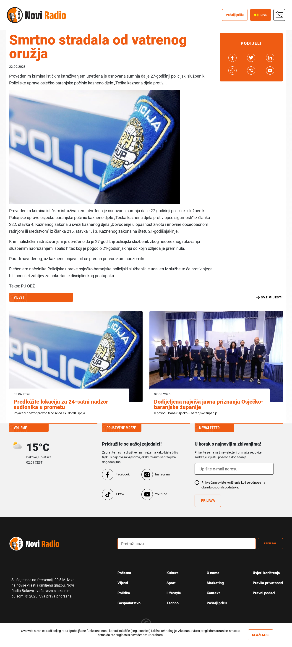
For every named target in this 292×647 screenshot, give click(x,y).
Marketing (215, 583)
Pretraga (267, 543)
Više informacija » (129, 639)
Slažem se (261, 635)
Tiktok (120, 494)
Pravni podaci (264, 593)
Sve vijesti (269, 297)
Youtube (161, 494)
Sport (171, 583)
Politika (123, 593)
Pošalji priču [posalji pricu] (230, 16)
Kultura (173, 573)
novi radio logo (40, 543)
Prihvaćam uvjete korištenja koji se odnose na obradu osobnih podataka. (233, 485)
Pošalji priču (217, 603)
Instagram (162, 474)
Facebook (123, 474)
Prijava (209, 501)
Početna (124, 573)
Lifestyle (174, 593)
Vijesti (122, 583)
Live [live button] (259, 16)
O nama (213, 573)
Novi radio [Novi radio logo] (15, 17)
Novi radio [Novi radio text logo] (45, 16)
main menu (279, 16)
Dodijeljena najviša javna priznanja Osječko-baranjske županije (208, 404)
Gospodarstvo (129, 603)
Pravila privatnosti (268, 583)
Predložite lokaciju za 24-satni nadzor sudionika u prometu (61, 404)
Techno (173, 603)
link (232, 58)
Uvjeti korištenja (266, 573)
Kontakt (213, 593)
